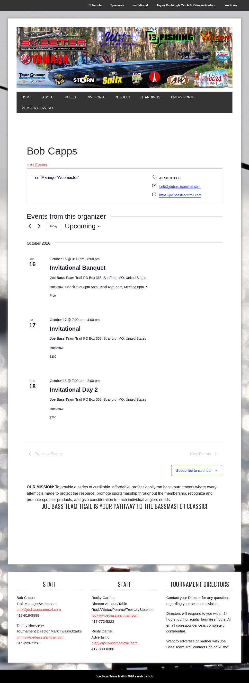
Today (53, 226)
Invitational (65, 328)
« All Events (37, 165)
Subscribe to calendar (194, 471)
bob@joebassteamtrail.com (180, 187)
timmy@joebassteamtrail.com (40, 637)
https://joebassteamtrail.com (180, 195)
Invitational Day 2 (74, 389)
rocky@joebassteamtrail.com (114, 615)
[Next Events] (39, 226)
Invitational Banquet (78, 267)
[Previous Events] (30, 226)
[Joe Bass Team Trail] (124, 57)
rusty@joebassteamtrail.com (114, 643)
